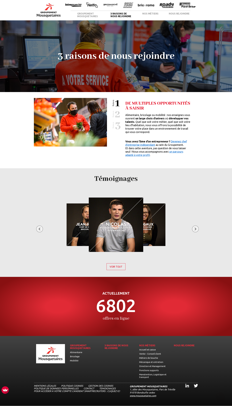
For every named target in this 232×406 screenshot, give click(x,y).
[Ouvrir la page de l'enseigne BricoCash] (128, 5)
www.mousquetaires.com (143, 395)
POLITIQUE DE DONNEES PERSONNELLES (56, 388)
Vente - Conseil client (150, 354)
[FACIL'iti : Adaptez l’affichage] (5, 390)
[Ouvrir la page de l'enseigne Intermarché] (73, 5)
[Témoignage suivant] (195, 229)
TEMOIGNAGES (107, 388)
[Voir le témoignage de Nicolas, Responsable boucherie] (116, 224)
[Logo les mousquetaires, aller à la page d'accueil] (48, 10)
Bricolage (75, 356)
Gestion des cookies (100, 385)
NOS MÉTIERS (150, 13)
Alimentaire (76, 352)
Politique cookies (72, 385)
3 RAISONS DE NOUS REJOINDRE (121, 15)
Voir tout (117, 266)
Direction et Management (152, 366)
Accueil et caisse (147, 349)
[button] (116, 103)
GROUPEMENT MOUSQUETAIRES (87, 15)
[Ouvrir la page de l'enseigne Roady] (166, 5)
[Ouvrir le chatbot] (220, 397)
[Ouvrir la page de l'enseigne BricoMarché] (110, 5)
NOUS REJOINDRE (179, 13)
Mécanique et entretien (151, 362)
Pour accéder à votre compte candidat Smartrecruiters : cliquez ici (77, 391)
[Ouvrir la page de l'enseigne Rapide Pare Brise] (187, 5)
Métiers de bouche (148, 358)
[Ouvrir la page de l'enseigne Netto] (92, 5)
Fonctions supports (149, 370)
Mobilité (74, 360)
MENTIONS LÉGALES (45, 385)
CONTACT (89, 388)
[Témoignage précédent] (39, 229)
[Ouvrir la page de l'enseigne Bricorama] (146, 5)
